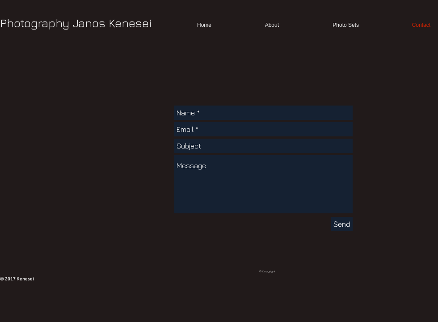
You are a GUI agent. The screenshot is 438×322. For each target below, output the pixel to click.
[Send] (342, 224)
